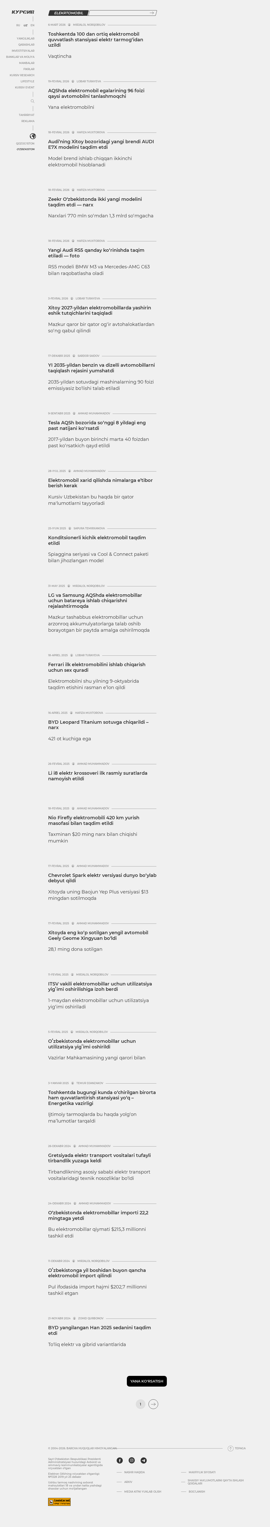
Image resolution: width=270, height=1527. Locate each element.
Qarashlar (26, 44)
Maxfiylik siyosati (202, 1472)
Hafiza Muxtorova (91, 132)
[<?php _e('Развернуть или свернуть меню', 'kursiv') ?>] (33, 136)
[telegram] (144, 1460)
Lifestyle (27, 81)
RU (18, 25)
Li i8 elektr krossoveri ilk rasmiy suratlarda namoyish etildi (97, 776)
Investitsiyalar (23, 50)
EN (32, 25)
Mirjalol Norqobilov (89, 25)
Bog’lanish (197, 1491)
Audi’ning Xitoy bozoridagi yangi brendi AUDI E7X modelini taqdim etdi (101, 144)
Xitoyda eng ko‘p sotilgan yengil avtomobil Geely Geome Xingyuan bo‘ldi (98, 935)
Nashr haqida (134, 1472)
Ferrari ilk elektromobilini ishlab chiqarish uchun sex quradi (96, 667)
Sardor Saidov (88, 356)
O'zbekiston (25, 149)
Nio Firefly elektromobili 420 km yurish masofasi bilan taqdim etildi (93, 820)
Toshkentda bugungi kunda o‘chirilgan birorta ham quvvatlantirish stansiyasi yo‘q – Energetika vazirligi (102, 1098)
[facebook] (120, 1460)
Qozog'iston (25, 143)
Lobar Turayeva (89, 81)
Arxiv (128, 1482)
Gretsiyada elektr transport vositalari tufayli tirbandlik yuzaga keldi (99, 1158)
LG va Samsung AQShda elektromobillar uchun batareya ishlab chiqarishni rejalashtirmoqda (95, 601)
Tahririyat (26, 115)
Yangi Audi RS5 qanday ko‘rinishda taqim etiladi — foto (96, 253)
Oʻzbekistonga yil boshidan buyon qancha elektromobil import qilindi (97, 1273)
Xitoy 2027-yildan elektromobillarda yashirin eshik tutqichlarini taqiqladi (99, 310)
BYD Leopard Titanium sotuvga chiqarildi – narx (98, 725)
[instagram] (132, 1460)
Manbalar (26, 63)
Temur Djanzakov (89, 1083)
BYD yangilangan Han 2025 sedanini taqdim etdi (99, 1330)
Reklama (27, 121)
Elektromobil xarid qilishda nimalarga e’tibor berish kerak (100, 483)
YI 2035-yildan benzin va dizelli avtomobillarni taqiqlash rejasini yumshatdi (101, 368)
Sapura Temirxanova (89, 528)
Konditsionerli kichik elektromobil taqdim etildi (97, 540)
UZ (25, 25)
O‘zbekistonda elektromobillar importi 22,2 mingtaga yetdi (98, 1215)
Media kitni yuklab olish (142, 1491)
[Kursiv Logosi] (22, 12)
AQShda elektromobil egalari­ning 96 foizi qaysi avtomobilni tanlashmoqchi (96, 93)
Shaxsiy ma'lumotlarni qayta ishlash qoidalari (216, 1482)
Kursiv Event (24, 87)
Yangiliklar (25, 38)
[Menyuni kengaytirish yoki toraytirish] (32, 101)
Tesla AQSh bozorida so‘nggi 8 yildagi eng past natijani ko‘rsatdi (97, 425)
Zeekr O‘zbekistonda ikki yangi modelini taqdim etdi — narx (95, 202)
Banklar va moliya (20, 57)
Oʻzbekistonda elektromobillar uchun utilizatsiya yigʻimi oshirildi (92, 1044)
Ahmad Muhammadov (94, 413)
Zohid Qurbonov (90, 1318)
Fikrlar (28, 69)
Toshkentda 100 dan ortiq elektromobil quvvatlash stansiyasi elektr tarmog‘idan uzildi (95, 39)
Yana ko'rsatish (146, 1381)
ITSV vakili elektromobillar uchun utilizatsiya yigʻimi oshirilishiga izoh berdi (100, 986)
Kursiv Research (22, 75)
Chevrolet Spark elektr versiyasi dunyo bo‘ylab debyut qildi (102, 878)
